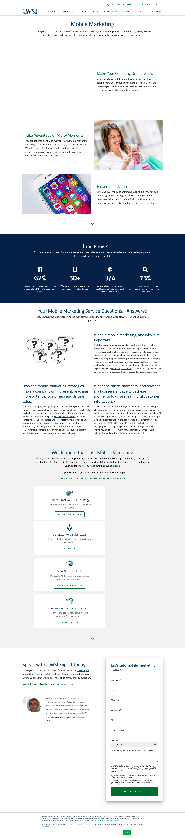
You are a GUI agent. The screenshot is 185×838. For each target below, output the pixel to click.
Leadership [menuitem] (62, 733)
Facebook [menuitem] (29, 759)
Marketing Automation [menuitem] (102, 784)
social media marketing (65, 390)
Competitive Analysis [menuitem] (101, 743)
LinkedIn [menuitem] (29, 766)
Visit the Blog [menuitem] (134, 786)
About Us (52, 12)
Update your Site (122, 525)
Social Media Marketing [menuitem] (102, 798)
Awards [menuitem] (61, 736)
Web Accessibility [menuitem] (100, 809)
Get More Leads (122, 488)
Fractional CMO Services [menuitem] (103, 769)
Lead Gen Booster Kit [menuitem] (65, 796)
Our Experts (109, 12)
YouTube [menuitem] (29, 770)
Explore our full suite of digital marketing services (91, 452)
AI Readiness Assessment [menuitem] (67, 793)
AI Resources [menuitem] (134, 778)
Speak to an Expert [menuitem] (136, 733)
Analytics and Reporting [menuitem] (102, 733)
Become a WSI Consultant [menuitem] (67, 772)
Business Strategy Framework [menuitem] (104, 736)
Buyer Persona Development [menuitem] (104, 740)
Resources (127, 12)
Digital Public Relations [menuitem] (102, 754)
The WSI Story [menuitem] (63, 729)
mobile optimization (122, 342)
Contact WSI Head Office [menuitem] (67, 761)
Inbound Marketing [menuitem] (100, 776)
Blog (141, 12)
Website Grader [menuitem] (64, 800)
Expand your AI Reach (62, 488)
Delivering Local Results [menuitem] (138, 729)
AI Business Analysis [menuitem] (65, 789)
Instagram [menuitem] (30, 774)
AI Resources (155, 12)
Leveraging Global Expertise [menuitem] (140, 725)
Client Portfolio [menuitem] (135, 754)
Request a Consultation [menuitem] (66, 765)
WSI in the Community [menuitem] (66, 747)
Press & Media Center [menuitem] (137, 782)
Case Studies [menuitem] (134, 750)
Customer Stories (87, 12)
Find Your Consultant (120, 5)
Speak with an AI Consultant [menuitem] (68, 776)
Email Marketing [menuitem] (100, 762)
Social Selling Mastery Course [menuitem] (104, 802)
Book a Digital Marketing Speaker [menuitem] (142, 736)
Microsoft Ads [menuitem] (99, 787)
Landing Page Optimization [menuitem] (103, 780)
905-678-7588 (150, 5)
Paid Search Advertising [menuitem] (102, 794)
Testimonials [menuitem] (134, 761)
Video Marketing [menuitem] (100, 805)
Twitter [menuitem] (29, 763)
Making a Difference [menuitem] (137, 757)
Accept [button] (127, 832)
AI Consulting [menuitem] (99, 729)
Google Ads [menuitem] (98, 773)
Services (67, 12)
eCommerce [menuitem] (98, 758)
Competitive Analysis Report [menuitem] (68, 804)
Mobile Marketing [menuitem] (100, 791)
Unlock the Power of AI (62, 525)
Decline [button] (137, 832)
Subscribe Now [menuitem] (135, 789)
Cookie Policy (114, 820)
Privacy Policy (102, 820)
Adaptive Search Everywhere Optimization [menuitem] (109, 725)
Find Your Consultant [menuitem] (65, 768)
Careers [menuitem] (61, 743)
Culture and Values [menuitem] (65, 740)
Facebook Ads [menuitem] (99, 765)
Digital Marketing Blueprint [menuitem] (103, 751)
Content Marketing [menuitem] (101, 747)
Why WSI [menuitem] (61, 725)
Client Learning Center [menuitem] (138, 775)
